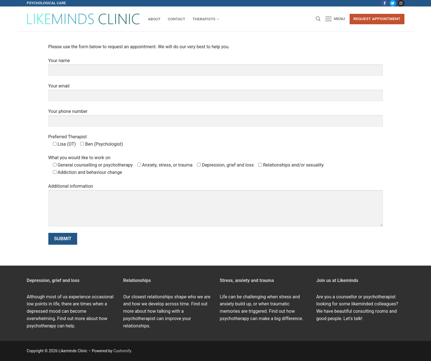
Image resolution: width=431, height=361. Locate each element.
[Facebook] (384, 3)
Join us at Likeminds (337, 280)
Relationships (137, 280)
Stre (224, 280)
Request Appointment (377, 18)
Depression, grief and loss (53, 280)
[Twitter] (392, 3)
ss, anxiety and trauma (251, 280)
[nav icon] (335, 19)
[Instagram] (401, 3)
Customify (122, 351)
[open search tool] (318, 18)
